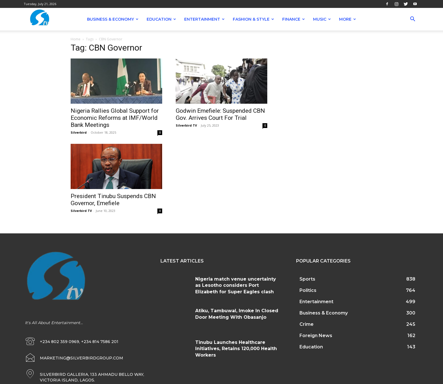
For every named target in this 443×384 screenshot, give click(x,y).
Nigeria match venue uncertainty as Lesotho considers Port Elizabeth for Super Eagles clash (235, 285)
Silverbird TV (186, 125)
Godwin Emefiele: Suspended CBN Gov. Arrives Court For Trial (220, 114)
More (347, 19)
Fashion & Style (253, 19)
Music (322, 19)
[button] (412, 19)
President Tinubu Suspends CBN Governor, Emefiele (113, 200)
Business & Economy (112, 19)
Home (76, 39)
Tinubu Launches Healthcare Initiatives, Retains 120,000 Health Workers (236, 349)
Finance (293, 19)
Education (161, 19)
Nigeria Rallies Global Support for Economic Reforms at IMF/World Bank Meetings (115, 117)
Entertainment (204, 19)
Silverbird (79, 132)
